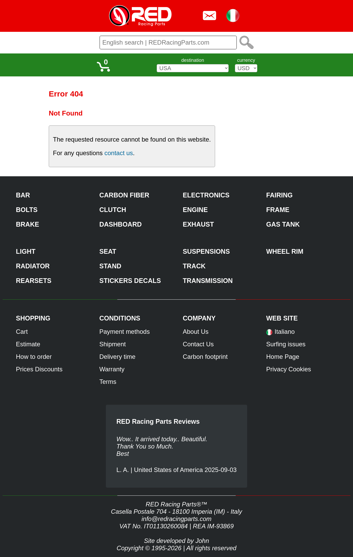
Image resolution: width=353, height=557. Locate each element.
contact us (118, 152)
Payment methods (124, 331)
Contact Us (198, 344)
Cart (22, 331)
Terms (107, 381)
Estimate (28, 344)
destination (192, 60)
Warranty (111, 369)
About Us (196, 331)
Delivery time (117, 356)
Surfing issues (286, 344)
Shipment (112, 344)
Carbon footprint (205, 356)
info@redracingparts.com (176, 518)
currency (246, 60)
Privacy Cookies (288, 369)
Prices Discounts (39, 369)
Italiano (285, 331)
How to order (34, 356)
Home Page (282, 356)
